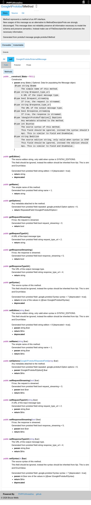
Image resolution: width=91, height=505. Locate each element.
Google (6, 6)
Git (23, 13)
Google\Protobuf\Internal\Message (31, 59)
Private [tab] (28, 65)
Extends (5, 52)
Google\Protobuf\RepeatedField (34, 366)
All (4, 59)
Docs (5, 13)
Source (14, 13)
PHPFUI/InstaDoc (14, 3)
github (38, 499)
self (10, 59)
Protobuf (17, 6)
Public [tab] (6, 65)
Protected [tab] (17, 65)
